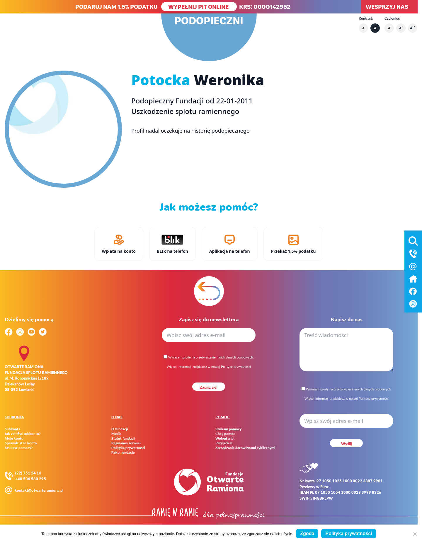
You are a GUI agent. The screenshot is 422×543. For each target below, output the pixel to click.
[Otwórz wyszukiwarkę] (413, 240)
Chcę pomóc (225, 433)
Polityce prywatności (236, 366)
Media (116, 433)
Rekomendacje (123, 452)
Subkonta (12, 429)
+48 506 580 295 (30, 478)
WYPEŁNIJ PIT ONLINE (199, 7)
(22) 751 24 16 (28, 473)
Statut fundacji (123, 438)
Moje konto (14, 438)
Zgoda (307, 533)
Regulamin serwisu (126, 443)
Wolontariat (225, 438)
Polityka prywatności (128, 447)
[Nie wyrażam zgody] (415, 534)
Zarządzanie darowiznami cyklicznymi (245, 447)
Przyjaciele (223, 443)
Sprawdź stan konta (21, 443)
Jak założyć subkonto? (23, 433)
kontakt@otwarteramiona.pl (39, 490)
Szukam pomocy (228, 429)
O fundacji (119, 429)
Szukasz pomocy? (19, 447)
